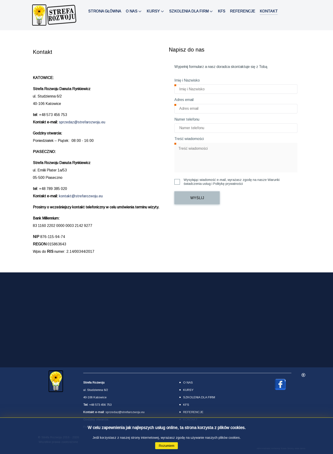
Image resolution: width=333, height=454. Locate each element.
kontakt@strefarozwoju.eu (81, 196)
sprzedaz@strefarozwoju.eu (82, 122)
